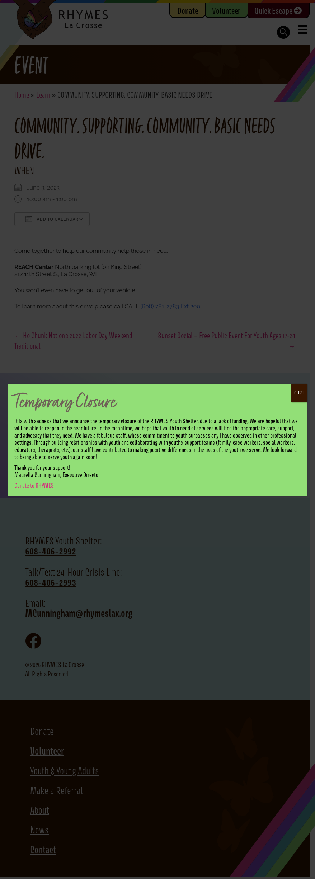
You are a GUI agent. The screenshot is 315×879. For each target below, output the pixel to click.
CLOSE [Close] (299, 393)
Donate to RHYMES (34, 485)
